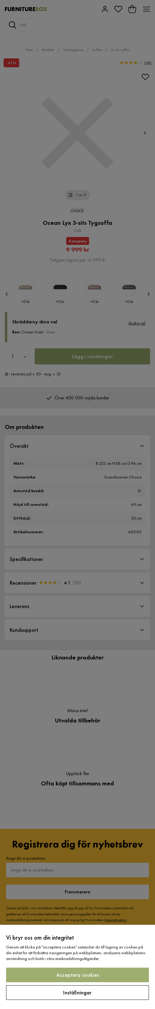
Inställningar (77, 992)
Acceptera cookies (77, 974)
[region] (77, 967)
